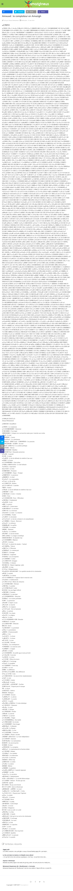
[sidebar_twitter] (2, 442)
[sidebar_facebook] (2, 438)
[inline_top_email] (31, 11)
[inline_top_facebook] (7, 11)
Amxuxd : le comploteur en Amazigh (21, 16)
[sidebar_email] (2, 446)
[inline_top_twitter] (19, 11)
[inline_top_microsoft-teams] (43, 11)
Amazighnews (24, 885)
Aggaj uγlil (6, 849)
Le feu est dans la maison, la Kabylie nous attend (18, 855)
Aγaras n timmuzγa (9, 860)
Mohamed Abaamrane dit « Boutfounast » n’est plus (19, 866)
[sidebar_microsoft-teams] (2, 451)
